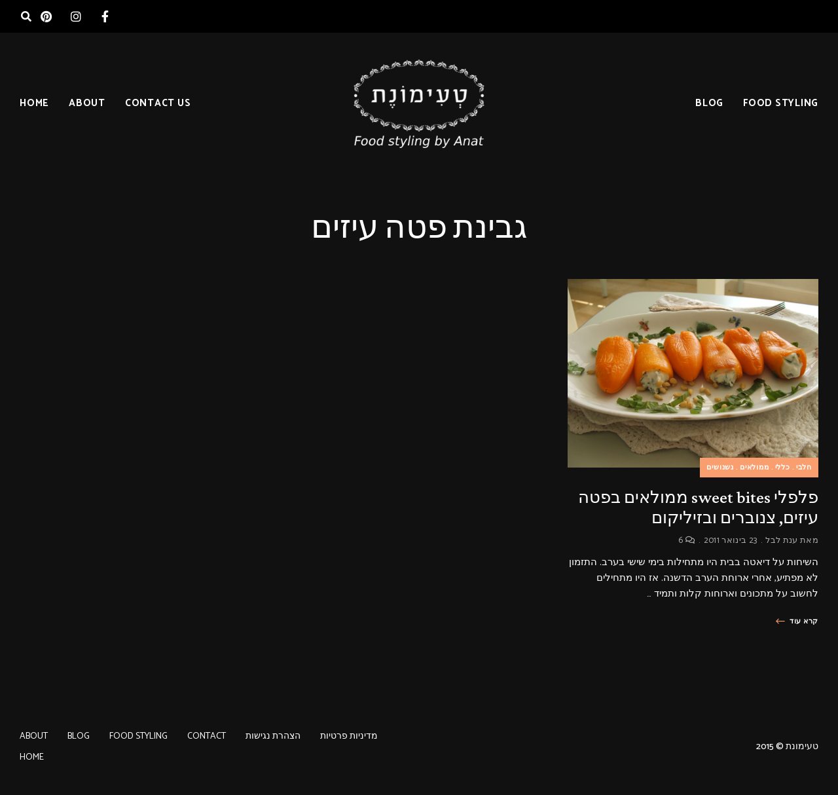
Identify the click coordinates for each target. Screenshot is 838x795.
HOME (34, 103)
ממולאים (754, 467)
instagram (75, 16)
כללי (782, 467)
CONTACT (206, 736)
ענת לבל (781, 540)
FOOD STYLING (780, 103)
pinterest (46, 16)
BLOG (709, 103)
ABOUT (87, 103)
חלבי (804, 467)
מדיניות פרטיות (349, 736)
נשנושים (720, 467)
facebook (105, 16)
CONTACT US (158, 103)
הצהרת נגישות (273, 736)
